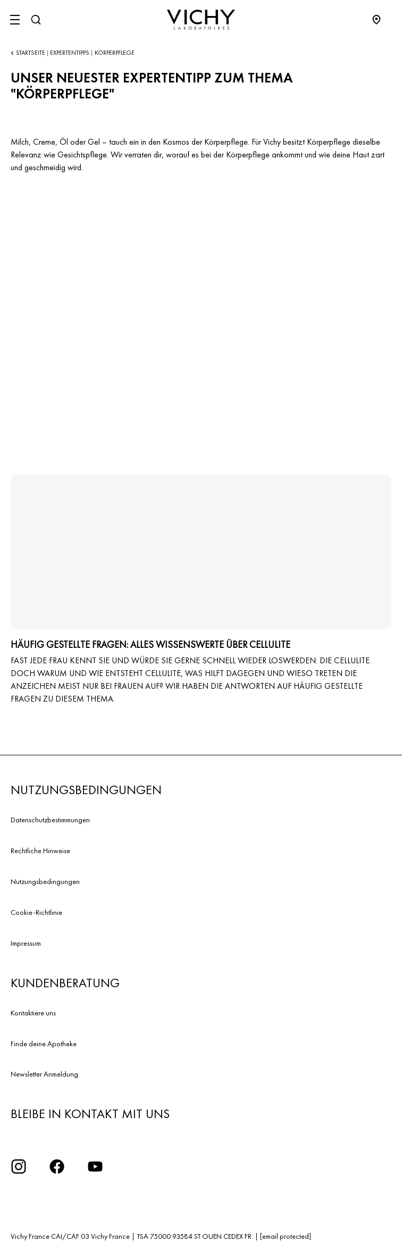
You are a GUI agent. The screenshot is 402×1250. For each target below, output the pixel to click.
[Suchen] (35, 19)
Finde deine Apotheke (44, 1043)
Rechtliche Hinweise (40, 850)
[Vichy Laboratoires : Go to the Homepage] (201, 20)
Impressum (26, 943)
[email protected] (285, 1236)
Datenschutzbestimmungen (50, 819)
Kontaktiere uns (33, 1013)
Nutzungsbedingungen (45, 881)
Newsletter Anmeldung (44, 1074)
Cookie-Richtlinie (36, 912)
